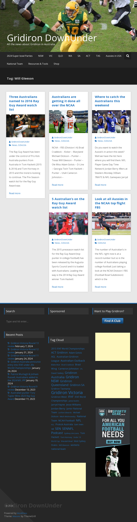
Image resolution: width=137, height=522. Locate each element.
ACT (88, 55)
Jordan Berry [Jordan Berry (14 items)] (58, 408)
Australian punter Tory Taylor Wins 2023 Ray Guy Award (21, 396)
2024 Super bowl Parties (20, 55)
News (14, 145)
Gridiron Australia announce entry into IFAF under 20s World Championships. (24, 364)
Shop (56, 63)
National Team (15, 63)
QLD (60, 55)
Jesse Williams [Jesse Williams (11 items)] (73, 404)
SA (79, 55)
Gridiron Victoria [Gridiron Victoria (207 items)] (67, 392)
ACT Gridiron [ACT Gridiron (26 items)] (59, 352)
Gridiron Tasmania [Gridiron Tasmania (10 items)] (60, 388)
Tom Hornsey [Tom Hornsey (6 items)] (66, 437)
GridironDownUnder (20, 141)
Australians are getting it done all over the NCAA (66, 101)
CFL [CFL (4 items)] (81, 369)
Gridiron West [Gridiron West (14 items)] (59, 396)
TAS (98, 55)
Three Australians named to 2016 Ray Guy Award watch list (24, 103)
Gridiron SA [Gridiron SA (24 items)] (77, 385)
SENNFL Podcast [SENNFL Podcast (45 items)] (62, 430)
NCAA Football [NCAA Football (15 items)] (66, 420)
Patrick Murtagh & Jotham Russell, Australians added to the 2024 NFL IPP (23, 377)
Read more (14, 193)
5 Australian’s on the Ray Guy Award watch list (68, 203)
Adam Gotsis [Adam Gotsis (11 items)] (75, 352)
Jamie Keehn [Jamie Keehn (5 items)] (74, 401)
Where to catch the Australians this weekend (110, 101)
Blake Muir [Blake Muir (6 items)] (55, 364)
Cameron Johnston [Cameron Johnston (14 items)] (68, 368)
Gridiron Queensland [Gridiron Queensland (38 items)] (61, 383)
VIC (51, 55)
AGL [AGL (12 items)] (53, 356)
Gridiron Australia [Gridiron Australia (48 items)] (64, 374)
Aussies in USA (113, 55)
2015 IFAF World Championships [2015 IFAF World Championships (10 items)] (68, 348)
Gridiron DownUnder (52, 37)
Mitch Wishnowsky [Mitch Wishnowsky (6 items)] (68, 416)
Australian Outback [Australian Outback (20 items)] (73, 360)
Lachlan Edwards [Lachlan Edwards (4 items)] (65, 412)
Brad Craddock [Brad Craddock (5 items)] (67, 365)
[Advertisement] (68, 477)
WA (70, 55)
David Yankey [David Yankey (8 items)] (57, 373)
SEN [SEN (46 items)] (58, 428)
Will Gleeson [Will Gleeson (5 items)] (64, 445)
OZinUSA (22, 145)
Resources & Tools (38, 63)
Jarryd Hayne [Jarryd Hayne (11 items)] (58, 404)
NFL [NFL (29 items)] (78, 420)
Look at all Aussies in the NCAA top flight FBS (111, 203)
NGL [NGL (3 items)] (52, 425)
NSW (40, 55)
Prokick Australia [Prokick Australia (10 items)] (64, 424)
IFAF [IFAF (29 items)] (70, 397)
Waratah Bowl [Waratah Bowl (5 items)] (67, 441)
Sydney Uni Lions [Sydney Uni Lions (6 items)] (71, 433)
